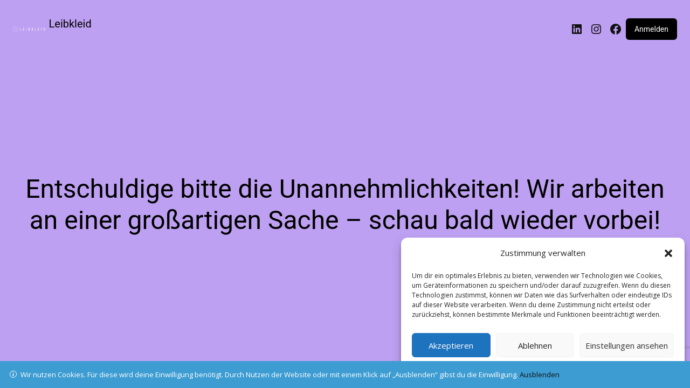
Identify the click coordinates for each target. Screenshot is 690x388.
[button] (668, 253)
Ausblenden (540, 374)
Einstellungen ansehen (626, 345)
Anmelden (651, 29)
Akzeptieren (451, 345)
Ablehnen (535, 345)
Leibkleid (70, 23)
